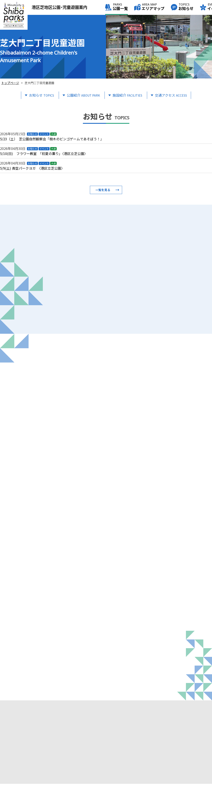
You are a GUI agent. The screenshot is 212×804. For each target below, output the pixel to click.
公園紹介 (83, 95)
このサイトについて (190, 781)
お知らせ (186, 7)
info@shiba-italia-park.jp (25, 783)
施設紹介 (127, 95)
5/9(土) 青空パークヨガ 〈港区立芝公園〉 (32, 168)
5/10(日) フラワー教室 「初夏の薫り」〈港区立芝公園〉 (44, 153)
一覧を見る (102, 190)
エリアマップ (153, 7)
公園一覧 (120, 7)
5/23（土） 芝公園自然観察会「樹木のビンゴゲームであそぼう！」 (52, 138)
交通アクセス (171, 95)
